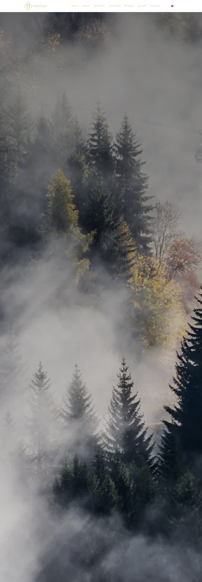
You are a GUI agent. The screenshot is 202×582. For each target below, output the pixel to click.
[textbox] (173, 6)
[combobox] (173, 6)
